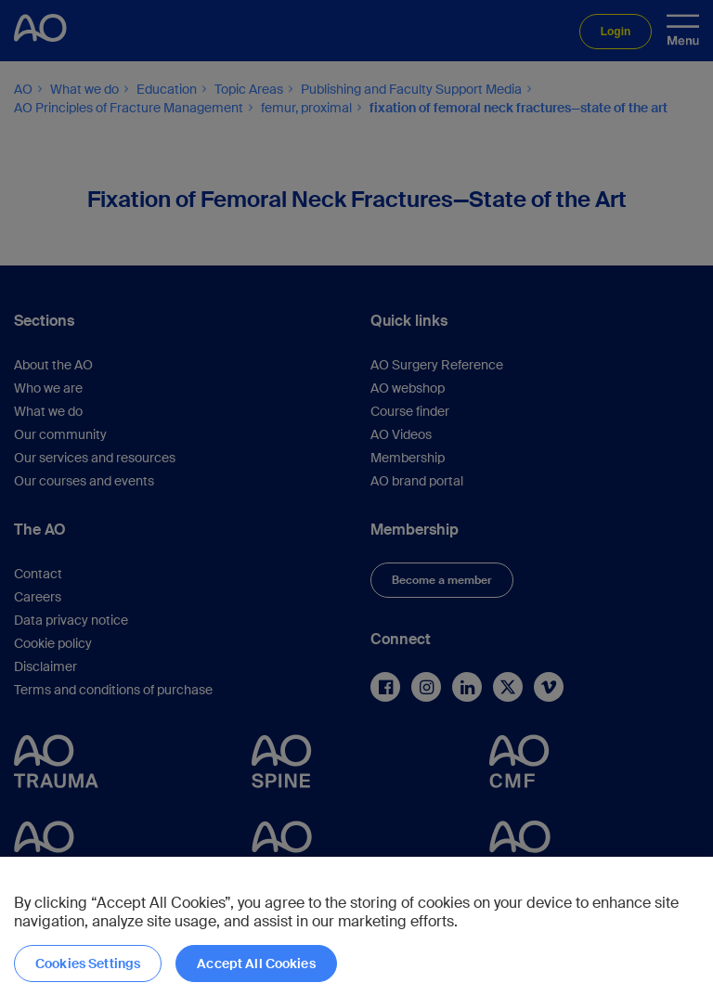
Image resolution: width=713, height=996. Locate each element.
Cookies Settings (87, 963)
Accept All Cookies (256, 963)
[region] (356, 926)
